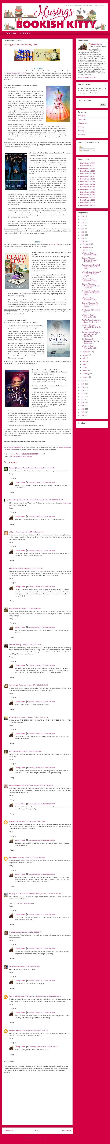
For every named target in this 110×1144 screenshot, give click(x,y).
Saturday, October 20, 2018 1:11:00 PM (41, 482)
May (84, 364)
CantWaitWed (27, 456)
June (84, 361)
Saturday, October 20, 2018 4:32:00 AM (26, 966)
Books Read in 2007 (87, 203)
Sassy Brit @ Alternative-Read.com (21, 500)
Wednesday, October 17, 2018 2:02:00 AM (30, 532)
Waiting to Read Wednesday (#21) (89, 254)
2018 (10, 456)
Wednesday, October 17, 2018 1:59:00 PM (27, 751)
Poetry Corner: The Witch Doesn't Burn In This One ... (91, 267)
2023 (83, 226)
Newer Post (8, 1131)
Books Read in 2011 (87, 192)
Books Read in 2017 (87, 176)
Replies (13, 478)
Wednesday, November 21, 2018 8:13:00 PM (43, 1047)
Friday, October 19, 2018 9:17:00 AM (48, 894)
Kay (10, 608)
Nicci (11, 966)
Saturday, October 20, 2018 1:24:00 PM (41, 840)
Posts (82, 147)
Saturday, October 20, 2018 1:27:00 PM (41, 948)
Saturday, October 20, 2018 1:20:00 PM (41, 665)
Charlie (11, 568)
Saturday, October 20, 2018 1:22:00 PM (41, 768)
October (85, 250)
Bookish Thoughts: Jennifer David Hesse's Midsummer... (91, 286)
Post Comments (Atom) (42, 1138)
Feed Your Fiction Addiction (25, 903)
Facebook (81, 134)
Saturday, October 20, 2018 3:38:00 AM (28, 932)
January (85, 377)
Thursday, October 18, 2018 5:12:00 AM (32, 821)
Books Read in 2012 (87, 189)
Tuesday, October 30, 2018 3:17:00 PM (35, 1030)
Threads (81, 127)
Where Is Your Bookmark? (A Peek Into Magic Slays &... (91, 274)
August (85, 355)
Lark (11, 751)
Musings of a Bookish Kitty (15, 447)
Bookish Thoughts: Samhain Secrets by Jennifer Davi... (90, 260)
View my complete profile (87, 77)
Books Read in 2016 (87, 179)
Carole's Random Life (16, 785)
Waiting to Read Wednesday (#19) (89, 299)
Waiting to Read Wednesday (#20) (89, 280)
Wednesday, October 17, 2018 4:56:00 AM (29, 568)
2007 (83, 412)
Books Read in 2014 (87, 184)
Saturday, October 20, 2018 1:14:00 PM (41, 550)
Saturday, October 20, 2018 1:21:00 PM (41, 733)
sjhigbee (12, 532)
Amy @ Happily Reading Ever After (21, 996)
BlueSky (81, 130)
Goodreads (82, 119)
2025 (83, 219)
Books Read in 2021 (87, 166)
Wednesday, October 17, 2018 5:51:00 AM (27, 608)
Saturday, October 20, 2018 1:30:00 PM (41, 1012)
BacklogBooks (17, 456)
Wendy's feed (11, 449)
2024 (83, 222)
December (86, 244)
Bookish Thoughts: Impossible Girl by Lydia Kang (91, 327)
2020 (83, 235)
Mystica (12, 932)
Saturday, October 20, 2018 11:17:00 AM (47, 996)
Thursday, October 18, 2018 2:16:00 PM (31, 857)
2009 (83, 406)
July (84, 358)
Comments (84, 151)
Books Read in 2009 (87, 197)
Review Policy (11, 33)
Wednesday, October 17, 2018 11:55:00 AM (33, 717)
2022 (83, 229)
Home (37, 1131)
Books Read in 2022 (87, 163)
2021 (83, 232)
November (86, 247)
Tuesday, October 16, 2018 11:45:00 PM (41, 468)
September (86, 352)
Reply (11, 474)
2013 (83, 393)
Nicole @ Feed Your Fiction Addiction (22, 894)
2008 (83, 409)
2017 (83, 381)
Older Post (66, 1131)
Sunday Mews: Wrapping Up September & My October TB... (91, 334)
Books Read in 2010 (87, 195)
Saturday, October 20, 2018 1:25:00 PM (41, 874)
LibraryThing (82, 123)
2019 (83, 238)
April (84, 367)
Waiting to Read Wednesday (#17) (89, 347)
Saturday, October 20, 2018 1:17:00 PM (41, 627)
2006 (83, 415)
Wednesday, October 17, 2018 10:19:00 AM (33, 685)
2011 (83, 400)
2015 (83, 387)
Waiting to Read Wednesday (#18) (89, 316)
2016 (83, 384)
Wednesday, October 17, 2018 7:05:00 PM (39, 785)
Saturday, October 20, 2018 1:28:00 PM (41, 980)
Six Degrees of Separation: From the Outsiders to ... (90, 341)
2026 (83, 216)
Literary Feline (20, 482)
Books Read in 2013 (87, 187)
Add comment (9, 1061)
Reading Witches (15, 1030)
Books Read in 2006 (87, 205)
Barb (11, 645)
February (85, 374)
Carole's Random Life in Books (16, 73)
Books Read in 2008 (87, 200)
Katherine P (13, 857)
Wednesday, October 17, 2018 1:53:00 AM (49, 500)
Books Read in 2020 (87, 168)
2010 (83, 403)
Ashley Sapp (13, 685)
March (84, 371)
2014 (83, 390)
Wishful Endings (56, 244)
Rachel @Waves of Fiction (18, 468)
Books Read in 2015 (87, 181)
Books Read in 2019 (87, 171)
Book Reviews (25, 33)
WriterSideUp (14, 717)
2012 (83, 396)
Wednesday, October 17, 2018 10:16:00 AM (27, 645)
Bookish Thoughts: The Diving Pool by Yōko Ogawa (90, 305)
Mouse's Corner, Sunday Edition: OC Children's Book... (91, 293)
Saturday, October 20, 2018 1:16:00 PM (41, 587)
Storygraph (82, 115)
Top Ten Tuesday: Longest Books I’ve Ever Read (91, 321)
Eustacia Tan (13, 821)
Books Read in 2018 (87, 174)
